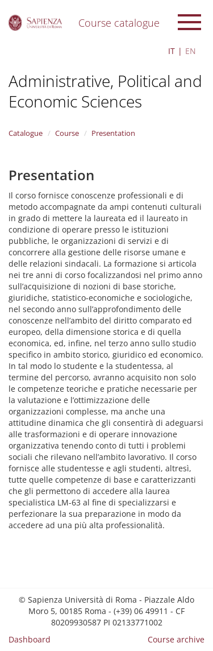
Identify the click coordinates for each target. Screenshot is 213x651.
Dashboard (30, 639)
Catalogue (26, 133)
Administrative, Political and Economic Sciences (105, 91)
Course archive (176, 639)
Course (67, 133)
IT (171, 50)
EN (190, 50)
